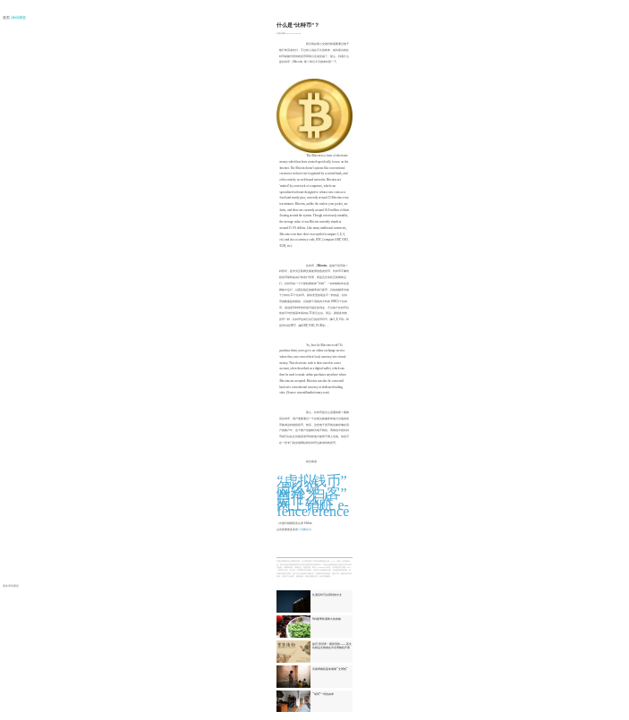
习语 (300, 529)
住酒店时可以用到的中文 (327, 595)
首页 (7, 18)
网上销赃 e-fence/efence (312, 508)
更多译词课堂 (11, 586)
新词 (308, 529)
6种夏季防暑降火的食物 (326, 619)
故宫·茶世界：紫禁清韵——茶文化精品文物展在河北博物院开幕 (332, 645)
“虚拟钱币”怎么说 (311, 484)
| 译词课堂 (19, 18)
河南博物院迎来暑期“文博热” (329, 669)
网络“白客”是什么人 (311, 496)
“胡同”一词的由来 (323, 694)
